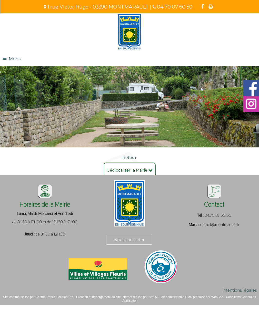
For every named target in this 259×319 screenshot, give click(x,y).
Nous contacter (129, 239)
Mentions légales (240, 290)
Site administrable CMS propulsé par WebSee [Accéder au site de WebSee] (191, 297)
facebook (202, 6)
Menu (15, 59)
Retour (129, 157)
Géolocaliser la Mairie (130, 170)
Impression (211, 6)
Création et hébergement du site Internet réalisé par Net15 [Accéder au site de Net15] (116, 297)
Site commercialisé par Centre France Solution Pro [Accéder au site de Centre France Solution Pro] (38, 297)
